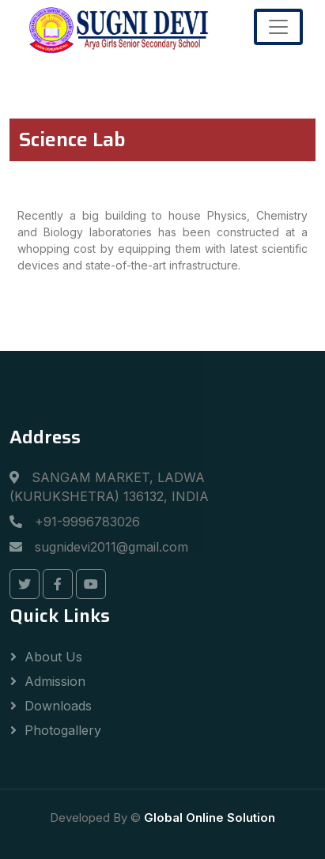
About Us (53, 657)
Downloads (58, 706)
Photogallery (63, 730)
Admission (55, 681)
